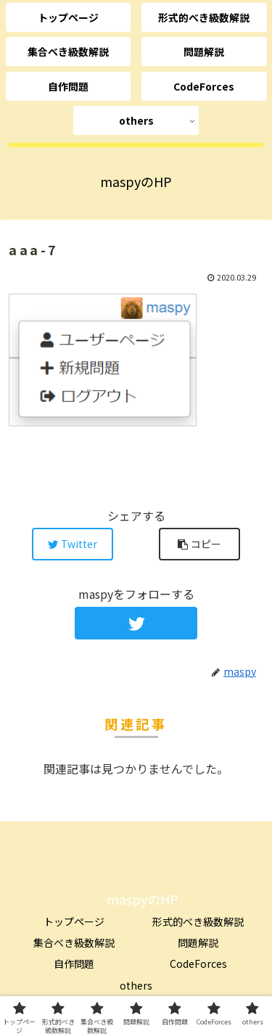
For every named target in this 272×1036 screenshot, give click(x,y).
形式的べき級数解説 (198, 921)
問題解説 (198, 942)
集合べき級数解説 (74, 942)
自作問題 (74, 963)
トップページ (74, 921)
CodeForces (198, 963)
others (136, 985)
